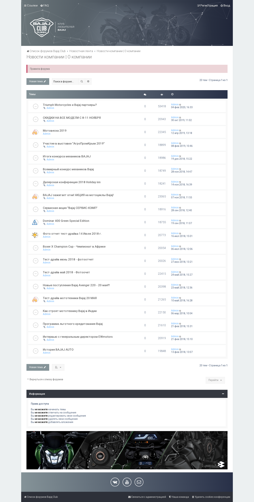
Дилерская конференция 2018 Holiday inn (72, 182)
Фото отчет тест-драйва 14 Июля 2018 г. (72, 233)
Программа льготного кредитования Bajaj (73, 324)
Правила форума (40, 68)
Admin (50, 108)
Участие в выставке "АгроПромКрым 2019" (74, 143)
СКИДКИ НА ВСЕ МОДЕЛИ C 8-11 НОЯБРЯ (72, 117)
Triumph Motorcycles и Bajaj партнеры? (70, 105)
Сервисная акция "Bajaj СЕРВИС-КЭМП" (70, 208)
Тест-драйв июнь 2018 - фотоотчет (68, 259)
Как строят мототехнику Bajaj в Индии (70, 311)
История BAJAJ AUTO (58, 349)
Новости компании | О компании (59, 56)
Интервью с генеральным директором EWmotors (78, 336)
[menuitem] (44, 5)
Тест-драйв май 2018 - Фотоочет (66, 272)
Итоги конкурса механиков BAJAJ (67, 156)
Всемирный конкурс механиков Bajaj (68, 169)
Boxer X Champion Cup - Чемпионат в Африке (74, 246)
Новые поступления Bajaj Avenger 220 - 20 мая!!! (76, 285)
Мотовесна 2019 (54, 130)
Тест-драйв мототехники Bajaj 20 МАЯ (70, 298)
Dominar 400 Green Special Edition (66, 221)
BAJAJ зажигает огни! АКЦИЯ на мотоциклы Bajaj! (78, 195)
